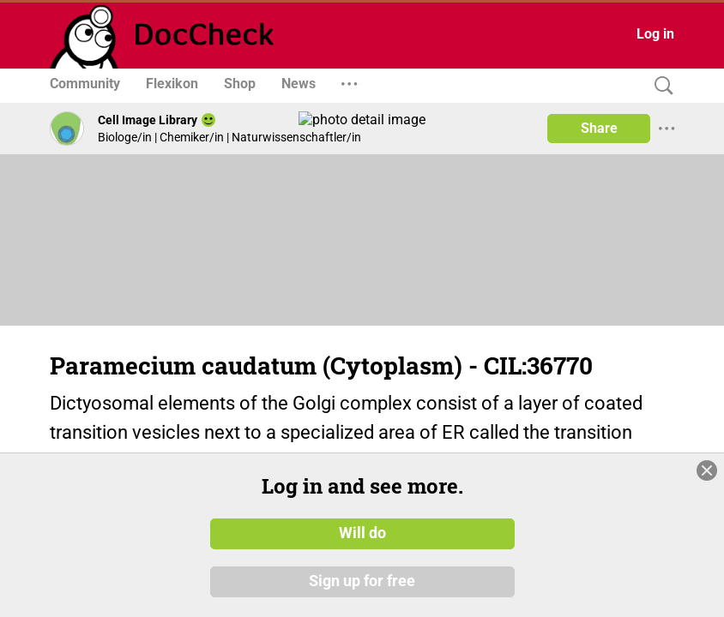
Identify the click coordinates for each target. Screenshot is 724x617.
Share (599, 128)
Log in (655, 34)
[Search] (659, 86)
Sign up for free (362, 581)
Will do (362, 533)
